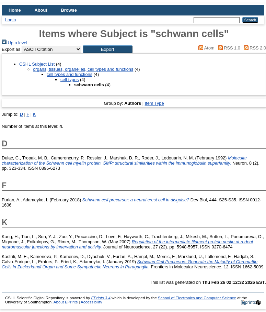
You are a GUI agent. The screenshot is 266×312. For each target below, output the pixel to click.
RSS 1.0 (228, 48)
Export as (11, 49)
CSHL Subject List (37, 64)
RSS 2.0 (253, 48)
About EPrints (66, 302)
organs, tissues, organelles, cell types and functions (83, 69)
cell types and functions (69, 74)
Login (10, 19)
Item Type (154, 103)
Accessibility (91, 302)
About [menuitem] (41, 10)
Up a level (14, 42)
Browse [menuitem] (69, 10)
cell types (69, 79)
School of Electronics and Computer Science (197, 298)
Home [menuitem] (15, 10)
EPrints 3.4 (100, 298)
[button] (107, 49)
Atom (205, 48)
